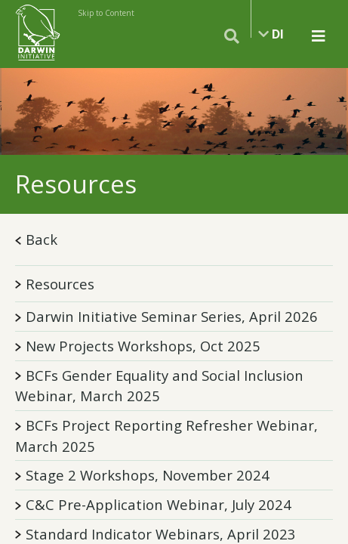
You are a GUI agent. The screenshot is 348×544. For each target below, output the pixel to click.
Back (36, 239)
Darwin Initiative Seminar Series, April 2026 (172, 316)
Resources (54, 283)
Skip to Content (106, 13)
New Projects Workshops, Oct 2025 (143, 345)
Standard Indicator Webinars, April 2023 (161, 533)
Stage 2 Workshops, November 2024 (147, 474)
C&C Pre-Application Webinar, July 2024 (158, 504)
